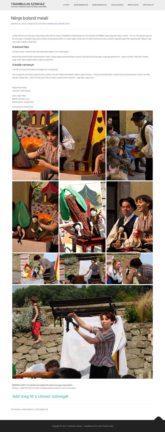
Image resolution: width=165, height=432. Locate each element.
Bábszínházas (99, 5)
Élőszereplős (81, 5)
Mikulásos (133, 5)
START (66, 5)
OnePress (88, 426)
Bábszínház (28, 409)
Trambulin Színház (28, 4)
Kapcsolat (148, 5)
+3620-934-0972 (26, 388)
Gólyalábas (117, 5)
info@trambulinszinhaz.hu (51, 388)
